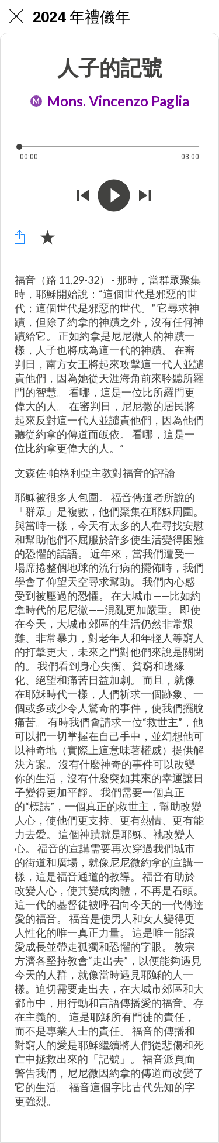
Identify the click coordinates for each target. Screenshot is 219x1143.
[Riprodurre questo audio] (114, 196)
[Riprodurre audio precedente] (83, 196)
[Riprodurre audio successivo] (145, 196)
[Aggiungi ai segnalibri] (47, 237)
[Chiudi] (16, 16)
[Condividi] (19, 237)
